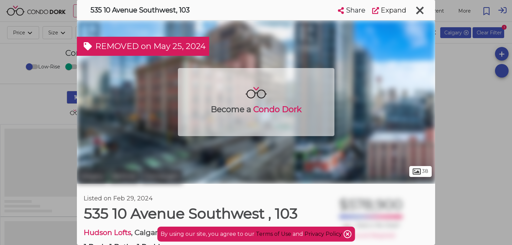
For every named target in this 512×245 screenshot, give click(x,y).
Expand (389, 10)
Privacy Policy (323, 234)
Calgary (92, 176)
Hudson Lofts (107, 232)
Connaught (161, 176)
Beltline (124, 176)
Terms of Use (273, 234)
